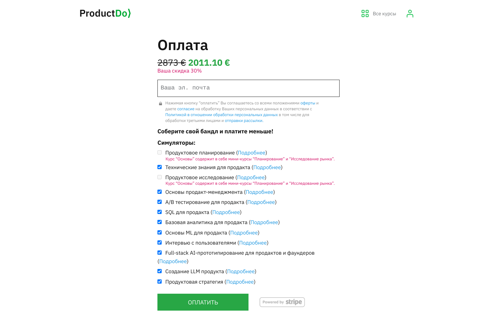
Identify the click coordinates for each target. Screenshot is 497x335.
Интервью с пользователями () (216, 242)
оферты (308, 103)
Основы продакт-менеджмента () (220, 192)
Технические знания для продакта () (224, 167)
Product (105, 13)
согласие (186, 109)
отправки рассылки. (244, 120)
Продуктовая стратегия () (210, 281)
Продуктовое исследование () (248, 180)
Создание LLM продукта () (210, 271)
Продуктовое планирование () (248, 155)
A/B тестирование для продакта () (220, 202)
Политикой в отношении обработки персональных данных (221, 114)
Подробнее (251, 152)
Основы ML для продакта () (212, 232)
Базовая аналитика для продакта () (222, 222)
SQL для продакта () (203, 212)
